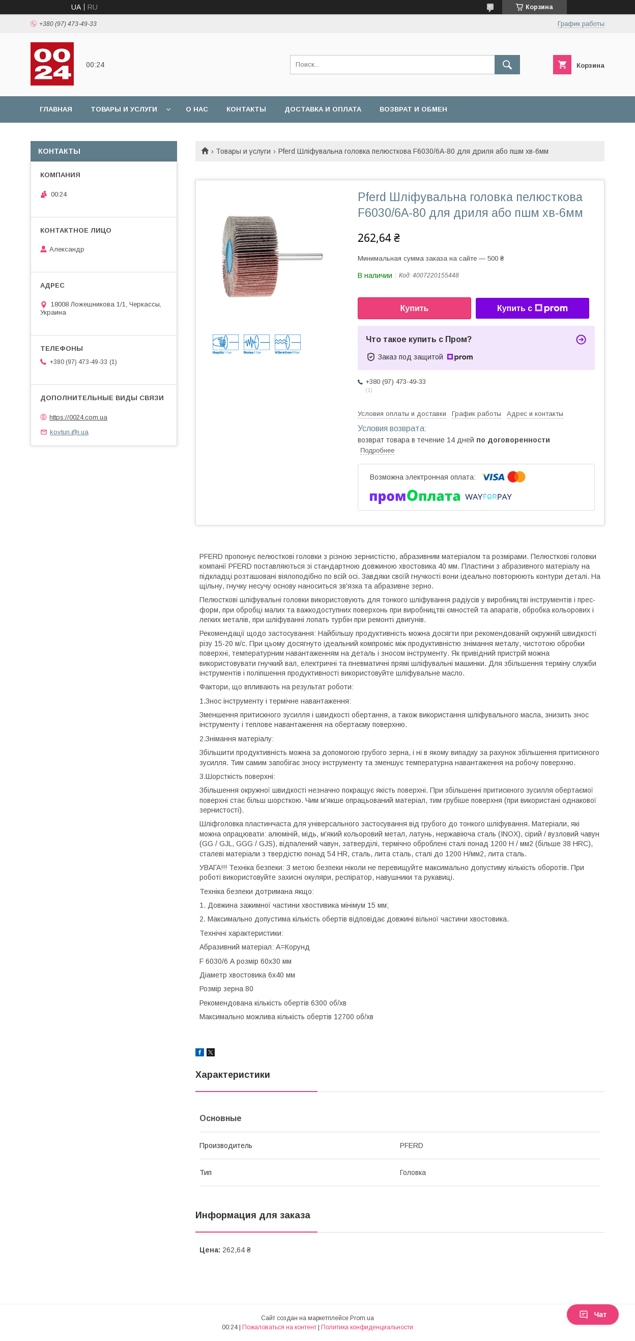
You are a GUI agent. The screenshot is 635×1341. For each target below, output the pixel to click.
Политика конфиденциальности (367, 1327)
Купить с (532, 308)
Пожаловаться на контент (279, 1327)
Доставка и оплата (322, 109)
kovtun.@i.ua (69, 432)
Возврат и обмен (413, 109)
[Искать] (507, 64)
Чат (593, 1314)
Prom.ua (362, 1318)
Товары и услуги (124, 109)
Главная (56, 109)
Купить (414, 308)
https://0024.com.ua (78, 417)
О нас (197, 109)
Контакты (246, 109)
